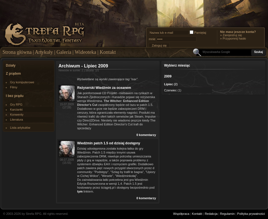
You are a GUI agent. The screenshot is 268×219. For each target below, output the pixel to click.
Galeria (64, 52)
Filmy (13, 87)
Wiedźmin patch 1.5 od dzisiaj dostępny (108, 143)
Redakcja (211, 213)
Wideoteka (85, 52)
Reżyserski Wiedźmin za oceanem (104, 88)
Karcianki (16, 109)
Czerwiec (170, 90)
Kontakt (108, 52)
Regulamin (227, 213)
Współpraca (181, 213)
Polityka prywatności (251, 213)
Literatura (16, 119)
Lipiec (168, 84)
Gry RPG (16, 104)
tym (80, 191)
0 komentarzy (146, 135)
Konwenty (16, 114)
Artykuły (44, 52)
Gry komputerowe (22, 82)
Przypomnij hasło (234, 38)
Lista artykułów (20, 127)
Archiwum (69, 66)
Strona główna (17, 52)
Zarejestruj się (232, 35)
